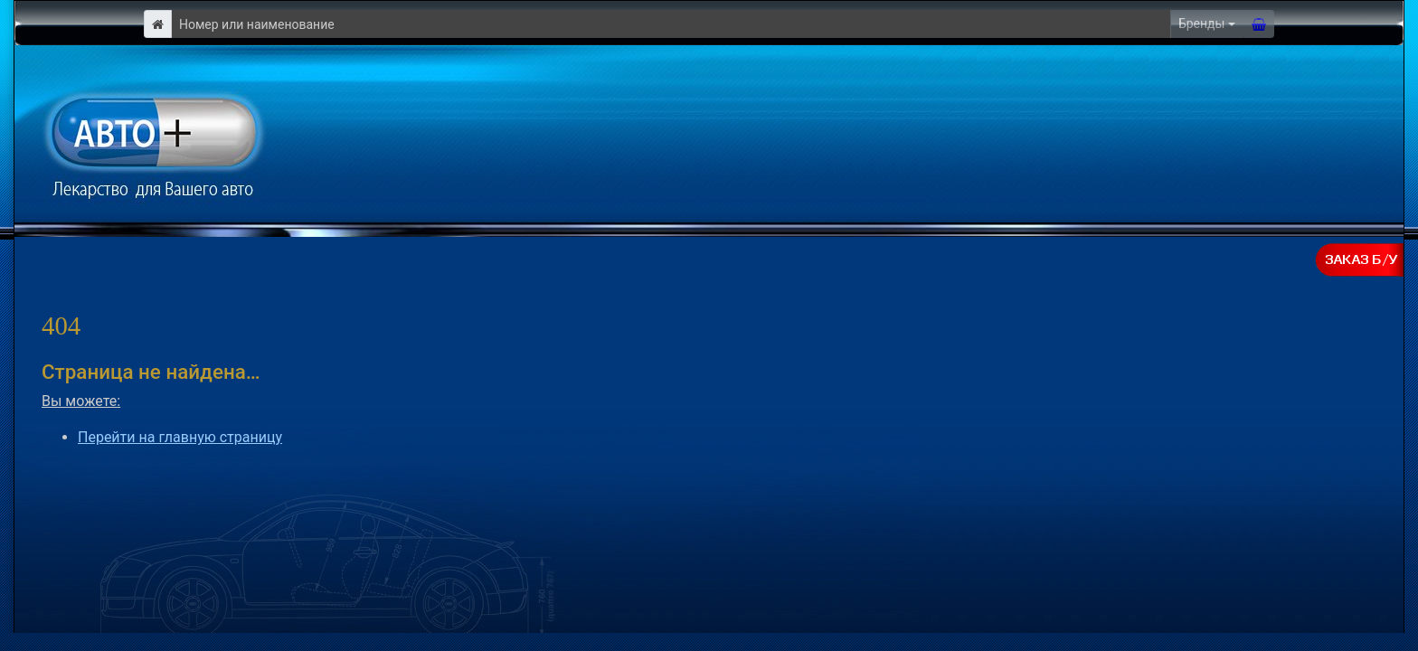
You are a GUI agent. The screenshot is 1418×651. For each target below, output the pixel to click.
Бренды (1201, 23)
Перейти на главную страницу (180, 437)
